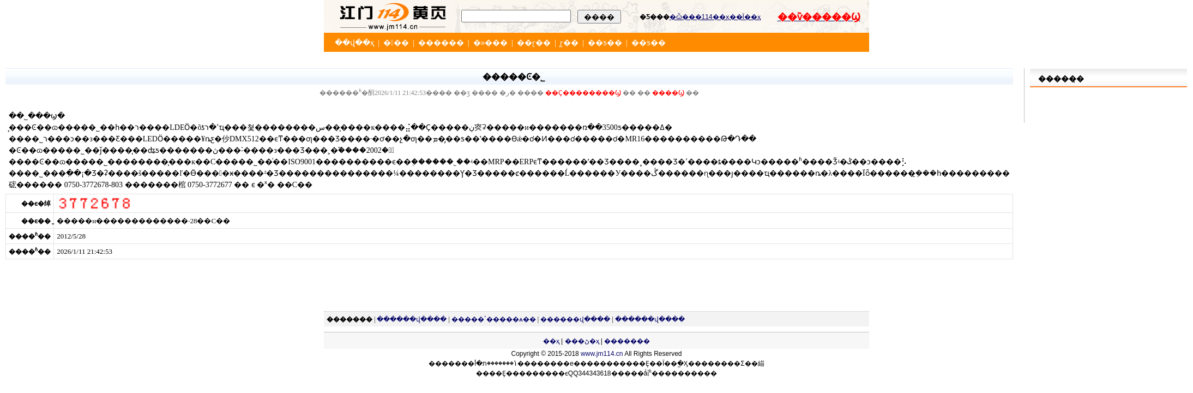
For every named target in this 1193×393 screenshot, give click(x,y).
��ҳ (551, 341)
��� (396, 42)
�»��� (490, 42)
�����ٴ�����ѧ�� (493, 319)
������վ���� (412, 319)
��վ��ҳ (354, 42)
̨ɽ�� (569, 42)
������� (627, 341)
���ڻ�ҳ (582, 341)
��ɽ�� (534, 42)
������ (441, 42)
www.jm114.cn (602, 354)
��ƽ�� (605, 42)
